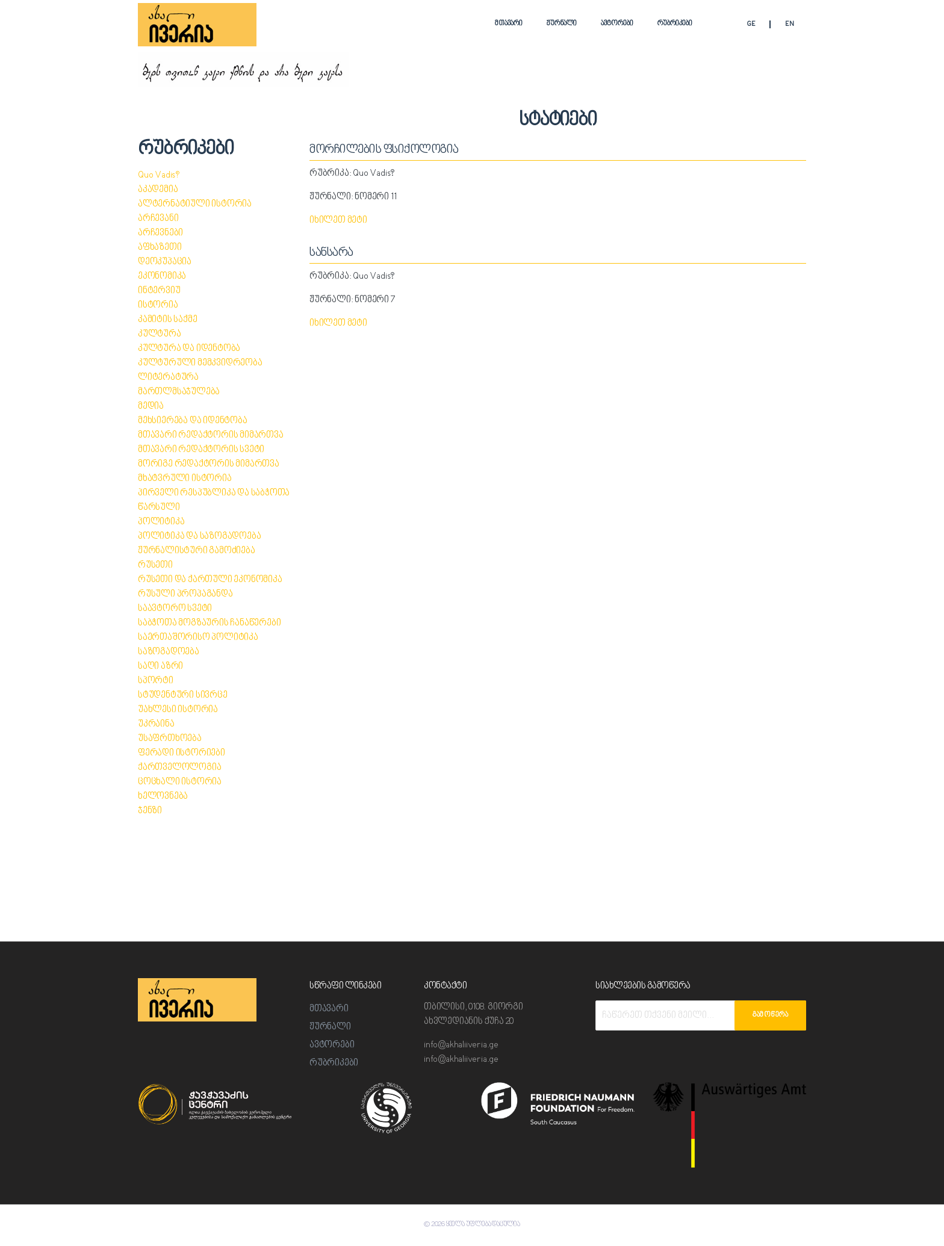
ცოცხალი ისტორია (180, 782)
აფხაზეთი (160, 247)
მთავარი (509, 23)
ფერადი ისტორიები (182, 753)
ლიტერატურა (169, 377)
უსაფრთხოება (170, 739)
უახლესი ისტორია (178, 710)
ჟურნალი (562, 23)
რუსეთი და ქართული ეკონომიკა (210, 580)
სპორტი (156, 681)
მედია (151, 406)
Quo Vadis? (158, 175)
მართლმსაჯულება (179, 392)
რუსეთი (155, 565)
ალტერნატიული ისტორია (195, 204)
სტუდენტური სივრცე (183, 695)
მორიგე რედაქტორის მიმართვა (209, 464)
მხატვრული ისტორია (185, 479)
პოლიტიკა (161, 522)
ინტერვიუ (159, 291)
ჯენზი (150, 811)
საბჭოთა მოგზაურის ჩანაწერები (209, 623)
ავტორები (617, 23)
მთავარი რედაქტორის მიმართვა (211, 435)
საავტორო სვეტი (175, 609)
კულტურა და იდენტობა (189, 349)
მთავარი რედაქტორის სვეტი (202, 450)
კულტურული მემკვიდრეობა (200, 363)
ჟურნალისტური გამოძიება (197, 551)
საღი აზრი (160, 666)
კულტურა (160, 334)
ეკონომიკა (162, 276)
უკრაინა (156, 724)
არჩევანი (158, 219)
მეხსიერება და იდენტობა (193, 421)
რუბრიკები (674, 23)
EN (789, 24)
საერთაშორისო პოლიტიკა (198, 637)
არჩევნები (160, 233)
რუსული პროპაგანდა (185, 594)
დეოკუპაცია (164, 262)
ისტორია (158, 305)
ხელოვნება (163, 796)
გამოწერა (770, 1015)
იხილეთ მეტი (338, 220)
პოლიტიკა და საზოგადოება (199, 536)
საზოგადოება (168, 652)
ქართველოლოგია (179, 767)
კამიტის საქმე (167, 320)
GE (751, 24)
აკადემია (158, 190)
